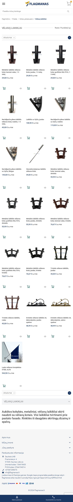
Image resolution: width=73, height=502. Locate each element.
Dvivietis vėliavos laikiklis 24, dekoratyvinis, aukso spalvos (61, 320)
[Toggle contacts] (53, 498)
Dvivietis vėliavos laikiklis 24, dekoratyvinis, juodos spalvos (36, 320)
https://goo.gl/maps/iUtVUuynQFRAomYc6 (45, 478)
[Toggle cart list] (69, 4)
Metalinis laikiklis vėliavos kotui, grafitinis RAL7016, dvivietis (11, 221)
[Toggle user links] (17, 498)
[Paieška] (36, 11)
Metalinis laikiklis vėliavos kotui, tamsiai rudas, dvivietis (60, 171)
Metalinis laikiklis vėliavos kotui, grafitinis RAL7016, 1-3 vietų (60, 72)
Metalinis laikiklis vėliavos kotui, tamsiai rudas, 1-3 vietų (11, 72)
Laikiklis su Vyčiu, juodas (35, 119)
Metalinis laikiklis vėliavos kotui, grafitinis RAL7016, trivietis (11, 270)
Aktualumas (9, 37)
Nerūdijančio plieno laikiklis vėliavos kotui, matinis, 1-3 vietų (11, 122)
